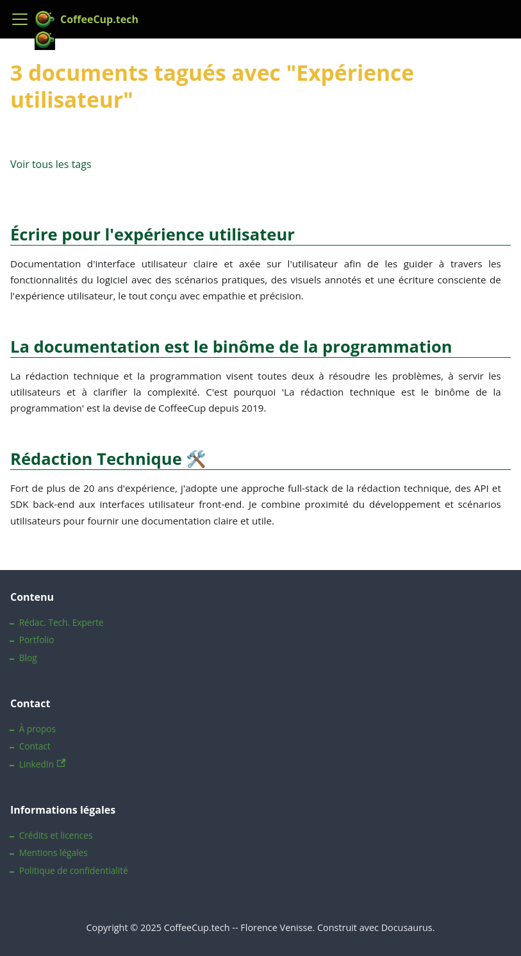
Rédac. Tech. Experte (61, 622)
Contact (35, 746)
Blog (28, 657)
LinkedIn (42, 764)
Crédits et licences (56, 835)
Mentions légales (53, 852)
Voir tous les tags (51, 164)
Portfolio (36, 639)
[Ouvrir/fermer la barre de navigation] (19, 19)
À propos (37, 729)
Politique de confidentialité (73, 870)
